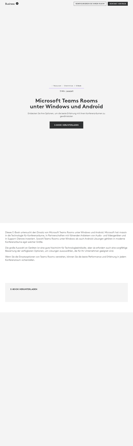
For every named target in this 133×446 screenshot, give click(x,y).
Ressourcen (57, 86)
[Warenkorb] (122, 3)
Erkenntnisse (68, 86)
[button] (12, 10)
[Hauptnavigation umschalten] (130, 3)
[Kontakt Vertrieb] (118, 10)
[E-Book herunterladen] (66, 125)
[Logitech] (18, 3)
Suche (115, 3)
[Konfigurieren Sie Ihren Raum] (90, 10)
